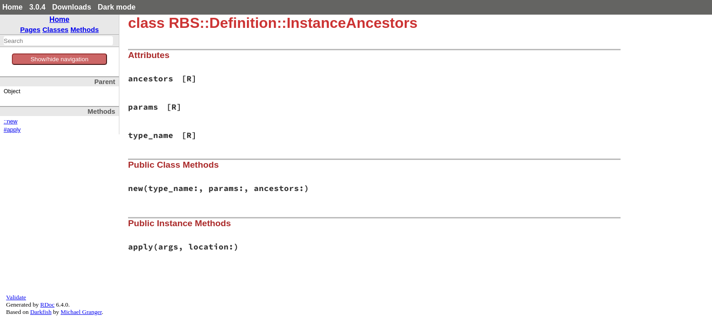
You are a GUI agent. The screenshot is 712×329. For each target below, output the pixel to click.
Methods (84, 29)
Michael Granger (81, 311)
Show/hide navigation (60, 59)
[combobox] (58, 40)
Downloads (71, 7)
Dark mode (117, 7)
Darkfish (41, 311)
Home (12, 7)
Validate (16, 297)
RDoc (47, 304)
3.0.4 (37, 7)
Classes (56, 29)
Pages (30, 29)
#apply (12, 130)
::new (10, 121)
